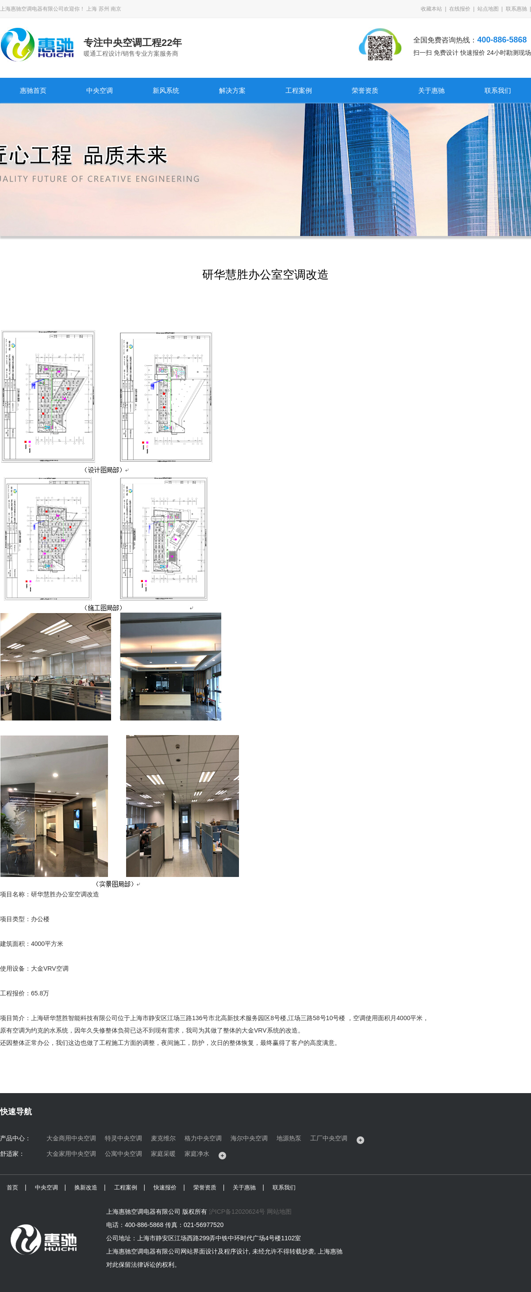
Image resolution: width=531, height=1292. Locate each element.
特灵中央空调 (123, 1138)
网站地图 (279, 1211)
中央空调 (99, 90)
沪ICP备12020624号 (237, 1211)
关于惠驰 (431, 90)
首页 (12, 1187)
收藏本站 (431, 9)
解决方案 (232, 90)
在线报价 (459, 9)
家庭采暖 (163, 1153)
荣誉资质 (365, 90)
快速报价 (165, 1187)
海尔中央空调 (249, 1138)
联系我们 (498, 90)
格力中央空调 (203, 1138)
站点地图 (488, 9)
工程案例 (298, 90)
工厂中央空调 (328, 1138)
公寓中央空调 (123, 1153)
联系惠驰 (516, 9)
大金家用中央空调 (71, 1153)
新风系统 (166, 90)
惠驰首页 (33, 90)
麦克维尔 (163, 1138)
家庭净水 (197, 1153)
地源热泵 (289, 1138)
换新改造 (85, 1187)
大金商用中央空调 (71, 1138)
